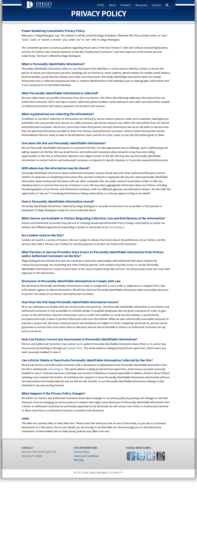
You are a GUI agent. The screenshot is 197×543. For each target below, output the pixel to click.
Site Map (79, 525)
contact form (74, 413)
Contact (156, 5)
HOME (100, 5)
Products (125, 5)
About (112, 5)
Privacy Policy (81, 517)
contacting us (116, 292)
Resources (141, 5)
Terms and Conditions (86, 521)
